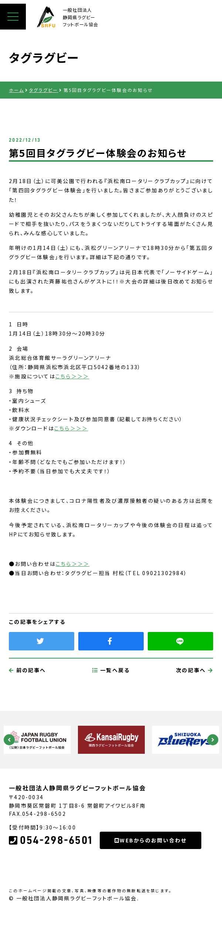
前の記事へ (27, 704)
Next (212, 739)
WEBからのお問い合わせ (151, 875)
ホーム (16, 90)
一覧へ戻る (111, 704)
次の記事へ (194, 704)
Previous (9, 739)
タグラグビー (43, 90)
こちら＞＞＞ (72, 376)
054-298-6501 (50, 874)
